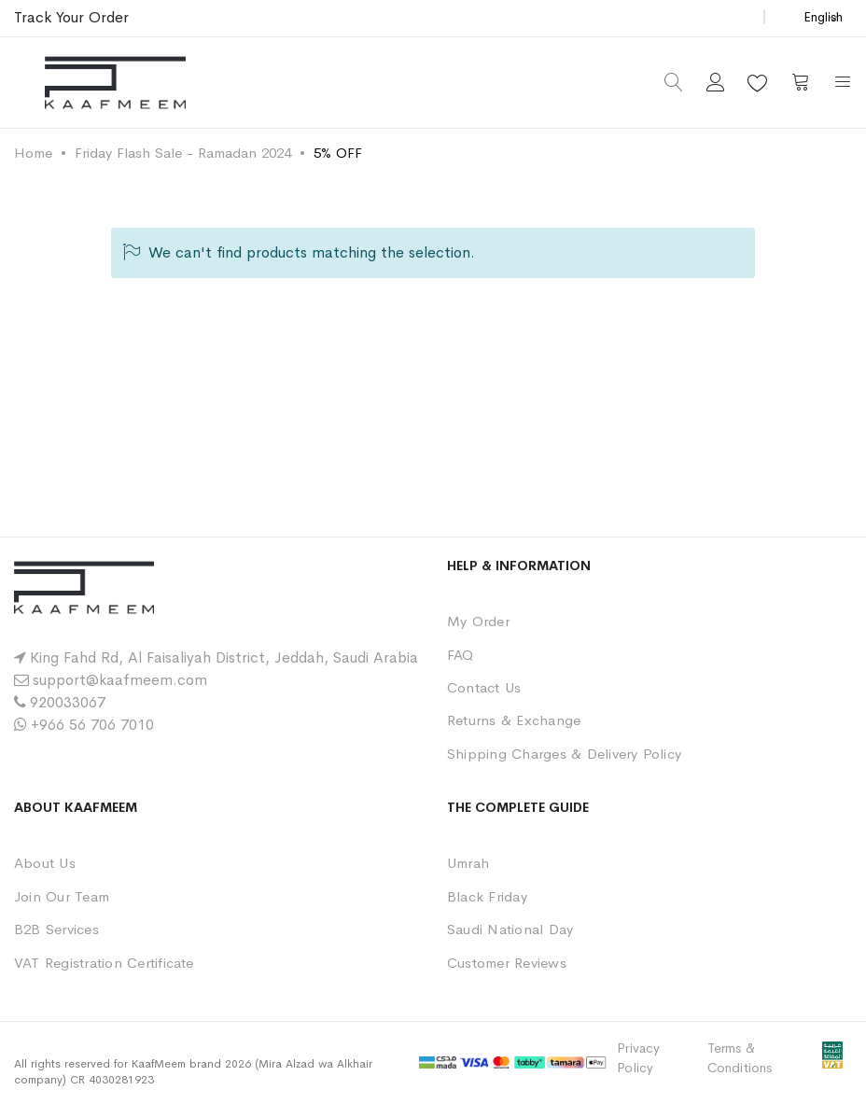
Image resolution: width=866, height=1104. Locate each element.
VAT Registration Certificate (104, 962)
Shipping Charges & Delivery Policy (564, 753)
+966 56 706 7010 (92, 724)
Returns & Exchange (513, 720)
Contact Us (484, 687)
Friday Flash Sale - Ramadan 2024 (183, 152)
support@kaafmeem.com (120, 680)
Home (33, 152)
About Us (45, 863)
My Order (478, 621)
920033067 (67, 702)
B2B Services (56, 929)
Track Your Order (71, 17)
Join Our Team (61, 896)
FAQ (460, 655)
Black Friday (487, 896)
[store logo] (115, 82)
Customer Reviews (506, 962)
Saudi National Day (510, 929)
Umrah (468, 863)
